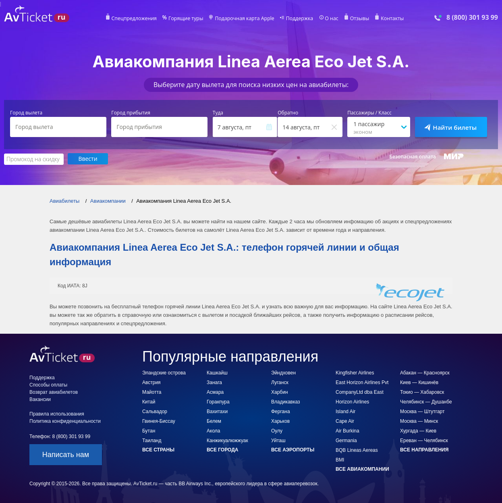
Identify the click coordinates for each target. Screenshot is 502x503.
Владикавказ (285, 401)
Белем (214, 421)
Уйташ (278, 440)
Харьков (280, 421)
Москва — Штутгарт (422, 411)
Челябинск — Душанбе (426, 401)
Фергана (280, 411)
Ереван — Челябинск (424, 440)
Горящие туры (187, 18)
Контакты (389, 18)
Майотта (151, 392)
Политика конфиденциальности (65, 421)
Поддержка (298, 18)
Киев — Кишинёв (419, 382)
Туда (218, 112)
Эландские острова (164, 372)
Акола (213, 430)
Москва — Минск (419, 421)
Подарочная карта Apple (245, 18)
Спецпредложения (137, 18)
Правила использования (56, 413)
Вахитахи (217, 411)
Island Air (345, 411)
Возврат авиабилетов (53, 392)
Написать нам (65, 454)
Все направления (424, 449)
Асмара (215, 392)
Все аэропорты (292, 449)
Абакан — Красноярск (425, 372)
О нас (329, 18)
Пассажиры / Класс (369, 112)
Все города (222, 449)
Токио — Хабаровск (422, 392)
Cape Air (345, 421)
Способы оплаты (48, 384)
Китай (148, 401)
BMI (340, 459)
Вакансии (40, 399)
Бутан (148, 430)
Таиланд (151, 440)
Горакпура (218, 401)
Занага (214, 382)
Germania (346, 440)
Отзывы (357, 18)
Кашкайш (217, 372)
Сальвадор (154, 411)
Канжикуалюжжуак (227, 440)
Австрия (151, 382)
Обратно (288, 112)
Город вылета (26, 112)
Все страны (158, 449)
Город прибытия (130, 112)
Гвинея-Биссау (158, 421)
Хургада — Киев (418, 430)
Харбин (279, 392)
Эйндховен (283, 372)
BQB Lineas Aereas (357, 450)
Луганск (279, 382)
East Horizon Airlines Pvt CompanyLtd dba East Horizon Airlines (362, 391)
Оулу (276, 430)
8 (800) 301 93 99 (472, 17)
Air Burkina (347, 430)
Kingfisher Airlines (355, 372)
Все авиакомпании (362, 469)
